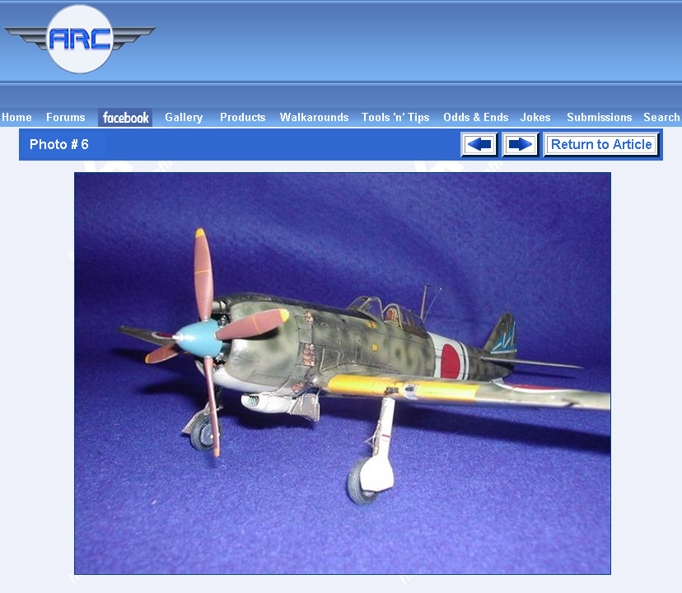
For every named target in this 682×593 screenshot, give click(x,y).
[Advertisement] (421, 53)
